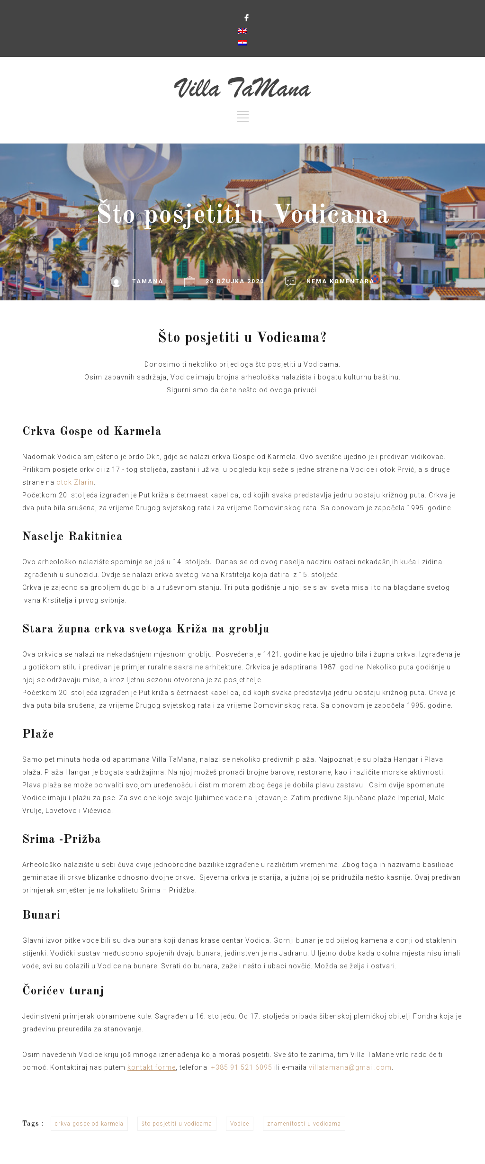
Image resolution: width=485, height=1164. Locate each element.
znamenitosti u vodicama (304, 1123)
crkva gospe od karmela (89, 1123)
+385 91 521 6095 (241, 1067)
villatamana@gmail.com (350, 1067)
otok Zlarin (75, 482)
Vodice (239, 1123)
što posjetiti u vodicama (177, 1123)
